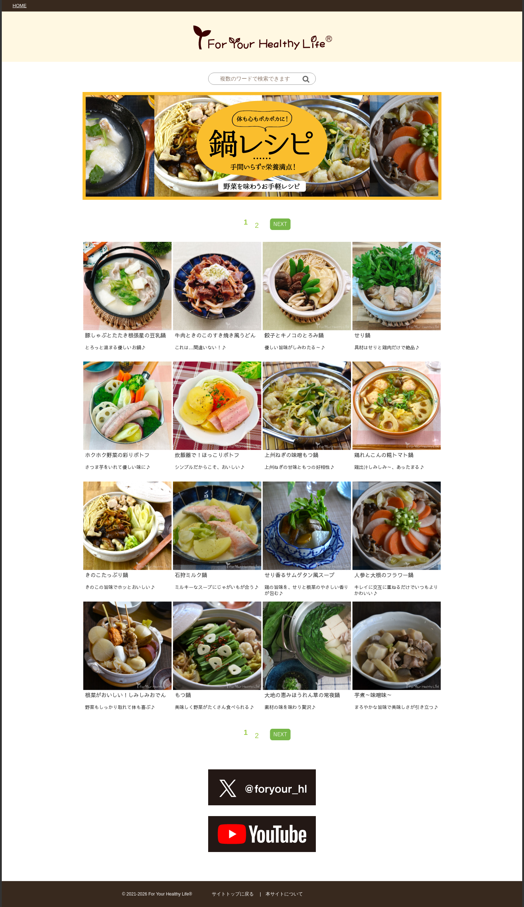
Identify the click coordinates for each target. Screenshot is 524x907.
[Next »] (280, 224)
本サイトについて (284, 894)
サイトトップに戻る (233, 894)
